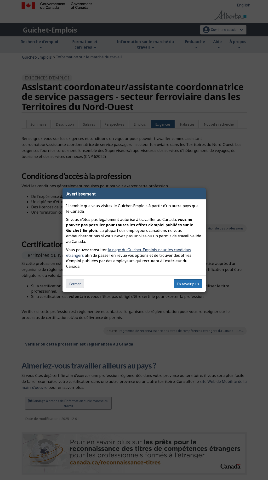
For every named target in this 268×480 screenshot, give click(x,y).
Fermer (75, 283)
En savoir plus (188, 283)
